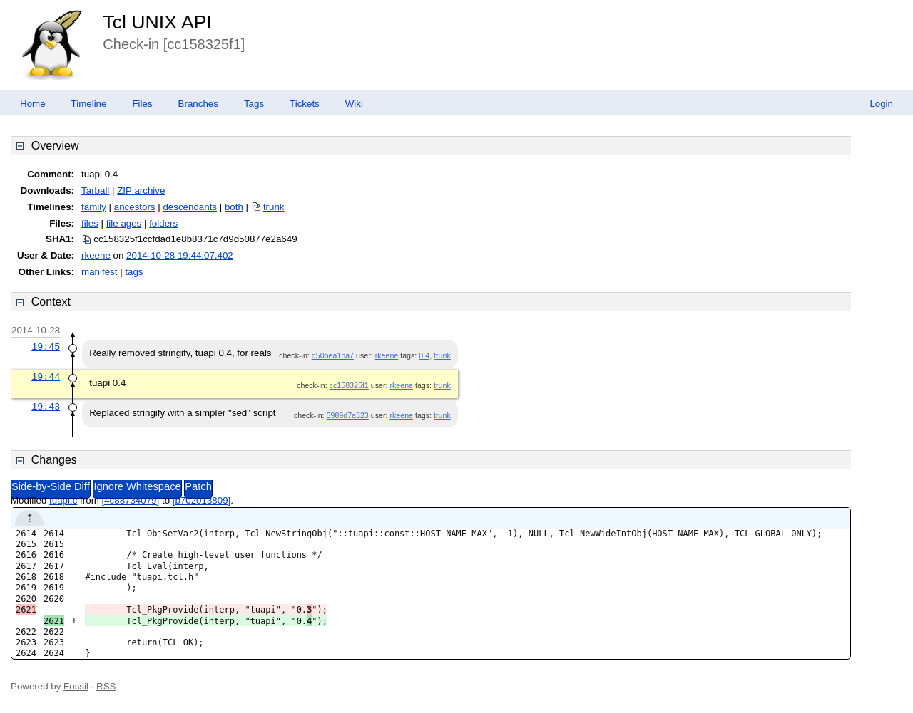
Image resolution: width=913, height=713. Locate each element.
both (234, 207)
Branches (198, 103)
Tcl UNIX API (157, 22)
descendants (190, 207)
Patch (198, 486)
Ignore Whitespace (136, 486)
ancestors (134, 207)
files (89, 223)
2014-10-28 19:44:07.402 (179, 255)
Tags (254, 103)
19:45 (45, 346)
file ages (124, 223)
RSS (106, 686)
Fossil (75, 686)
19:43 (45, 406)
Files (142, 103)
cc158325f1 (349, 385)
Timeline (89, 103)
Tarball (95, 190)
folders (163, 223)
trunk (274, 207)
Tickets (305, 103)
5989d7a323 (348, 415)
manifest (99, 271)
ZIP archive (141, 190)
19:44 (45, 376)
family (93, 207)
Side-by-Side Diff (50, 486)
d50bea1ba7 (333, 355)
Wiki (354, 103)
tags (134, 271)
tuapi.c (63, 500)
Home (33, 103)
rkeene (96, 255)
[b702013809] (202, 500)
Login (881, 103)
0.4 (424, 355)
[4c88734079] (130, 500)
